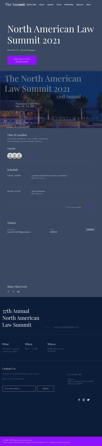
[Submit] (45, 388)
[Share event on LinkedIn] (18, 291)
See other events (22, 61)
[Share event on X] (13, 291)
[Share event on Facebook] (8, 291)
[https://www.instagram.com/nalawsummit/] (83, 399)
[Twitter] (88, 399)
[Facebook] (79, 399)
